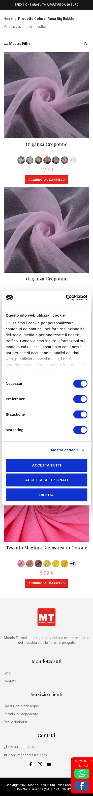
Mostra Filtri (19, 44)
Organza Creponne (46, 144)
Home (9, 19)
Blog (7, 673)
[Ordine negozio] (85, 43)
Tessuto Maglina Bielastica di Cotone (46, 547)
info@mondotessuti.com (27, 755)
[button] (46, 179)
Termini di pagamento (21, 714)
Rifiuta (46, 495)
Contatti (10, 681)
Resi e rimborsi (15, 722)
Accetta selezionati (46, 480)
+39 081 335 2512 (21, 747)
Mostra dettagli (64, 450)
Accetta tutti (46, 465)
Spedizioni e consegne (21, 706)
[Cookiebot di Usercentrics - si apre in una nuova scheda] (66, 297)
